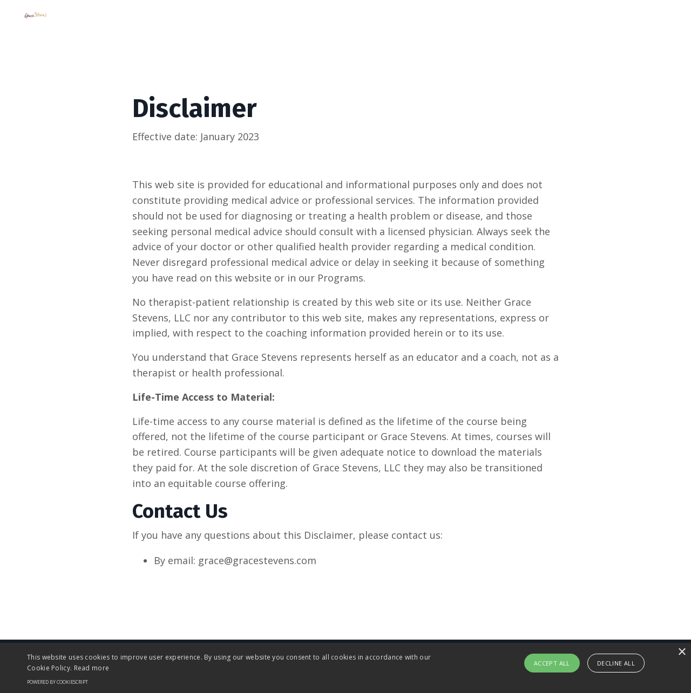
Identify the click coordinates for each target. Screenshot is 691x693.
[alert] (345, 668)
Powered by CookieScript (57, 681)
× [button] (682, 652)
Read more (92, 668)
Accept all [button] (552, 663)
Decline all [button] (616, 663)
